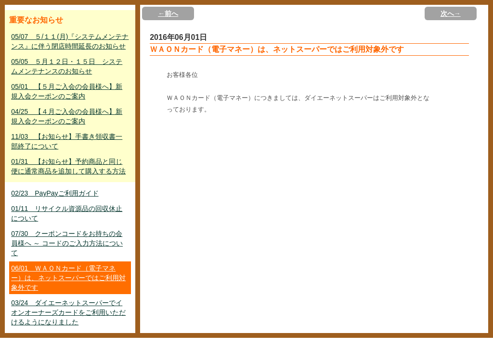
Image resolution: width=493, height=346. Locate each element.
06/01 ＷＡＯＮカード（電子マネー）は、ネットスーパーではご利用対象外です (68, 277)
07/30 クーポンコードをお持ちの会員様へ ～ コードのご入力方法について (67, 243)
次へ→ (451, 13)
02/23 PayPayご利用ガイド (54, 193)
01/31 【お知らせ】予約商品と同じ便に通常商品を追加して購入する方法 (68, 166)
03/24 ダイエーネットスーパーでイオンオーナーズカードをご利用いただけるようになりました (68, 312)
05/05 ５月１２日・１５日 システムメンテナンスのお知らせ (66, 66)
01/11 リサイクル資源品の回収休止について (66, 213)
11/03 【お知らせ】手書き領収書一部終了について (66, 141)
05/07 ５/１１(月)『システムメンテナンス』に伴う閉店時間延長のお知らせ (70, 41)
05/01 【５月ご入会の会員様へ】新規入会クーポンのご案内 (66, 91)
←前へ (168, 13)
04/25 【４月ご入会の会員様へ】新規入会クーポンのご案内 (66, 116)
